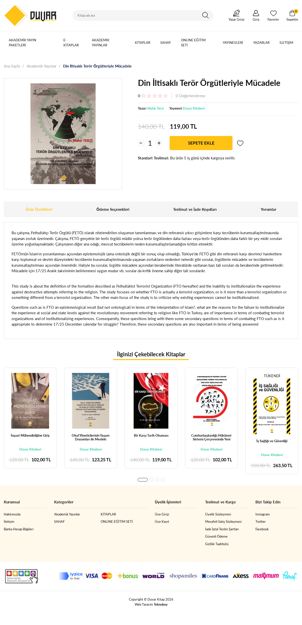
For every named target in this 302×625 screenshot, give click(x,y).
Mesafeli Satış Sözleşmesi (223, 521)
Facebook (262, 529)
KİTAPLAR (142, 43)
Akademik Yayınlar (100, 42)
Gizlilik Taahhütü (217, 544)
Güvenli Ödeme (216, 536)
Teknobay (161, 604)
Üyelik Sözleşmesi (218, 514)
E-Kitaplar (71, 42)
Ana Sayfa (12, 66)
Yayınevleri (233, 43)
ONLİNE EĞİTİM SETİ (193, 42)
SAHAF (165, 43)
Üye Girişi (162, 514)
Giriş (256, 19)
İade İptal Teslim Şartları (222, 529)
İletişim (286, 43)
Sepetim (292, 15)
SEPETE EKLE (201, 143)
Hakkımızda (12, 514)
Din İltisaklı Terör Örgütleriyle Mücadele (97, 66)
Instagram (262, 514)
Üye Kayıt (162, 521)
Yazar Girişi (236, 19)
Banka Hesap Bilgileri (18, 529)
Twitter (260, 521)
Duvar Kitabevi (194, 108)
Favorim (273, 19)
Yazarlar (261, 43)
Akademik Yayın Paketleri (22, 42)
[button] (143, 479)
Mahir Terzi (155, 108)
